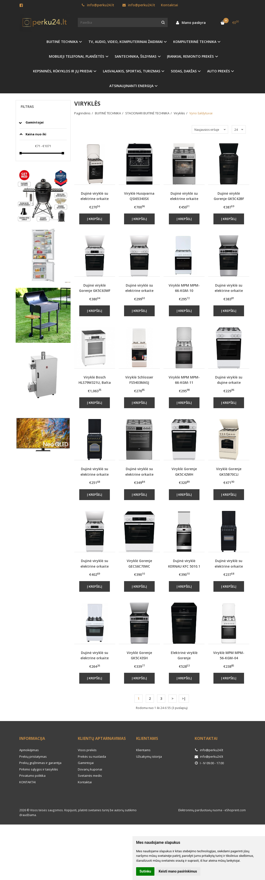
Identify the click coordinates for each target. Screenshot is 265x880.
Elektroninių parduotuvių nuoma (200, 810)
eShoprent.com (235, 810)
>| (184, 698)
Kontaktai (169, 5)
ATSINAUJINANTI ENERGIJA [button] (131, 85)
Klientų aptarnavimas (102, 738)
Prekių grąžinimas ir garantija (40, 763)
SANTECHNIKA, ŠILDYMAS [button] (135, 56)
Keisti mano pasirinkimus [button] (178, 871)
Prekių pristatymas (33, 756)
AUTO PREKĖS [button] (218, 71)
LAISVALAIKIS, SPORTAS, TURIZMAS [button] (131, 71)
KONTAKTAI (27, 782)
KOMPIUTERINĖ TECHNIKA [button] (194, 41)
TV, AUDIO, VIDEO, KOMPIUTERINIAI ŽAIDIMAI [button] (125, 41)
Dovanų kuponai (90, 769)
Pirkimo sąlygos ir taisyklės (38, 769)
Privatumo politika (32, 775)
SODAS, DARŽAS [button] (184, 71)
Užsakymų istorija (149, 756)
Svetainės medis (90, 775)
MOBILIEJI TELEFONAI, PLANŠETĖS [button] (76, 56)
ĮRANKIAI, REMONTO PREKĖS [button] (190, 56)
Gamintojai (86, 763)
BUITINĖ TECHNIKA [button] (62, 41)
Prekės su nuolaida (92, 756)
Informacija (32, 738)
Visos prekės (87, 750)
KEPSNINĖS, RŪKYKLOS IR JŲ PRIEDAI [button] (62, 71)
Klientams (147, 738)
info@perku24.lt (97, 5)
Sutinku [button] (145, 871)
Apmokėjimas (29, 750)
